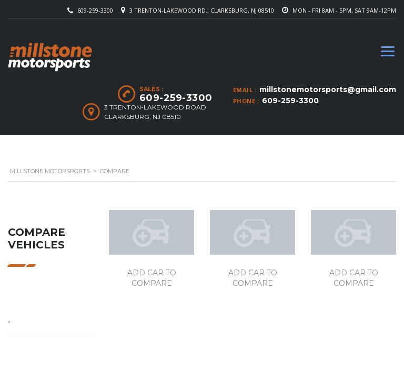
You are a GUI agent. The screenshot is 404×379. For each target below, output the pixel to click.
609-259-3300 (95, 10)
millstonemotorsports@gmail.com (327, 89)
